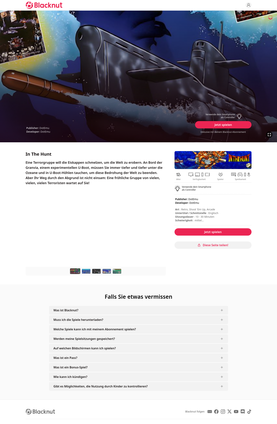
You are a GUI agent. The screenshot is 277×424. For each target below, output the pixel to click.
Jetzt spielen (223, 125)
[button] (223, 116)
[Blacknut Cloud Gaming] (44, 5)
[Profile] (249, 5)
